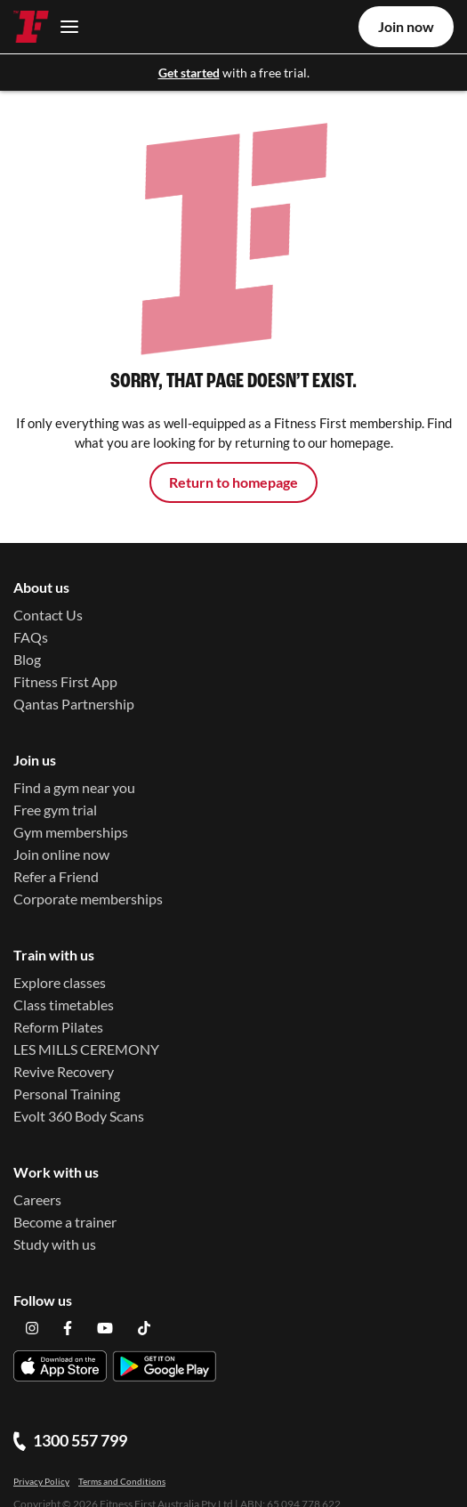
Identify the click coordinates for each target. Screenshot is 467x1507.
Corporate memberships (88, 898)
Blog (27, 659)
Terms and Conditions (121, 1460)
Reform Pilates (58, 1027)
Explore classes (59, 983)
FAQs (30, 636)
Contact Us (48, 614)
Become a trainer (65, 1222)
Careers (37, 1200)
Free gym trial (55, 809)
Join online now (61, 854)
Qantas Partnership (73, 703)
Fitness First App (65, 681)
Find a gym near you (74, 787)
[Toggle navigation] (64, 26)
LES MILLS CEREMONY (86, 1049)
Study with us (54, 1244)
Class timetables (63, 1005)
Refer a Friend (56, 876)
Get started (189, 72)
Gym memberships (70, 831)
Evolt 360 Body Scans (78, 1116)
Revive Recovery (63, 1072)
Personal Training (66, 1094)
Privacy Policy (41, 1460)
